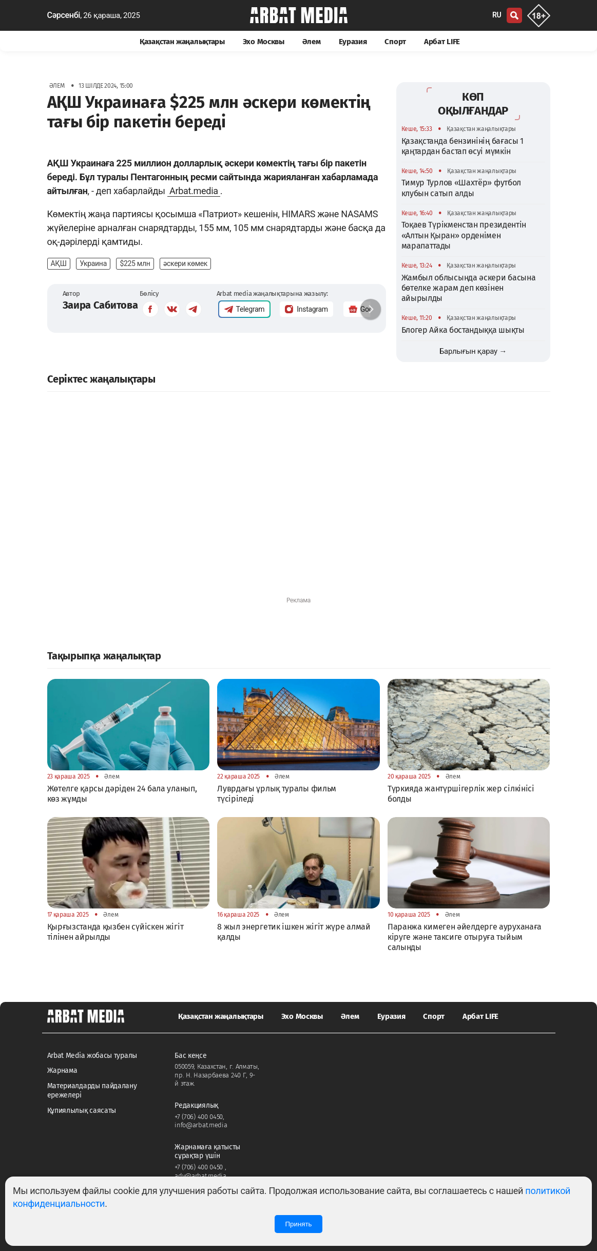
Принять (298, 1224)
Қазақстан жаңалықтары (182, 41)
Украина (93, 263)
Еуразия (353, 41)
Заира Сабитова (100, 305)
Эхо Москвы (263, 41)
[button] (370, 309)
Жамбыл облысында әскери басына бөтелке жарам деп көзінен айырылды (468, 288)
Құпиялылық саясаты (82, 1110)
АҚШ (59, 263)
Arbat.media (193, 190)
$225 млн (135, 263)
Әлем (311, 41)
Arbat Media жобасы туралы (92, 1055)
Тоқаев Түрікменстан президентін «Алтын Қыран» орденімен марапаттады (464, 235)
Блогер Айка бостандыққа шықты (463, 330)
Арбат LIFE (442, 41)
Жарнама (62, 1070)
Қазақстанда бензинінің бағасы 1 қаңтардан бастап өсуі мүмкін (462, 146)
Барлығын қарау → (473, 351)
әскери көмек (185, 263)
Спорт (395, 41)
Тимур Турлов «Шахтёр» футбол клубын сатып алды (461, 188)
